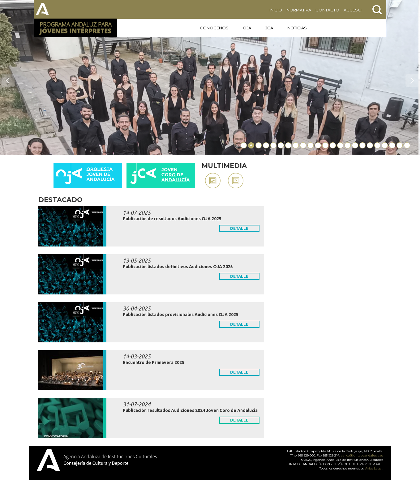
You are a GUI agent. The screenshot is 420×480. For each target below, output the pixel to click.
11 (318, 145)
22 (399, 145)
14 (340, 145)
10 (310, 145)
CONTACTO (327, 9)
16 (355, 145)
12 (325, 145)
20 (385, 145)
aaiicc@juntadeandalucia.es (362, 455)
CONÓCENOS (214, 27)
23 (407, 145)
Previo (8, 80)
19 (377, 145)
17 (362, 145)
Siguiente (411, 80)
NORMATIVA (298, 9)
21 (392, 145)
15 (348, 145)
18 (370, 145)
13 (333, 145)
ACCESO (353, 9)
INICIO (275, 9)
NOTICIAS (297, 27)
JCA (269, 27)
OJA (247, 27)
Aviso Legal (374, 468)
